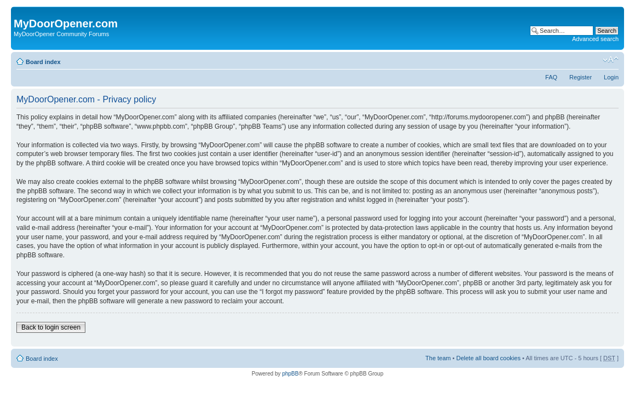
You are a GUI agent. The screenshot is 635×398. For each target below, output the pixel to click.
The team (438, 358)
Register (580, 77)
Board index (43, 62)
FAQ (551, 77)
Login (611, 77)
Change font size (611, 60)
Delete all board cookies (488, 358)
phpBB (290, 374)
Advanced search (595, 39)
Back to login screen (50, 327)
